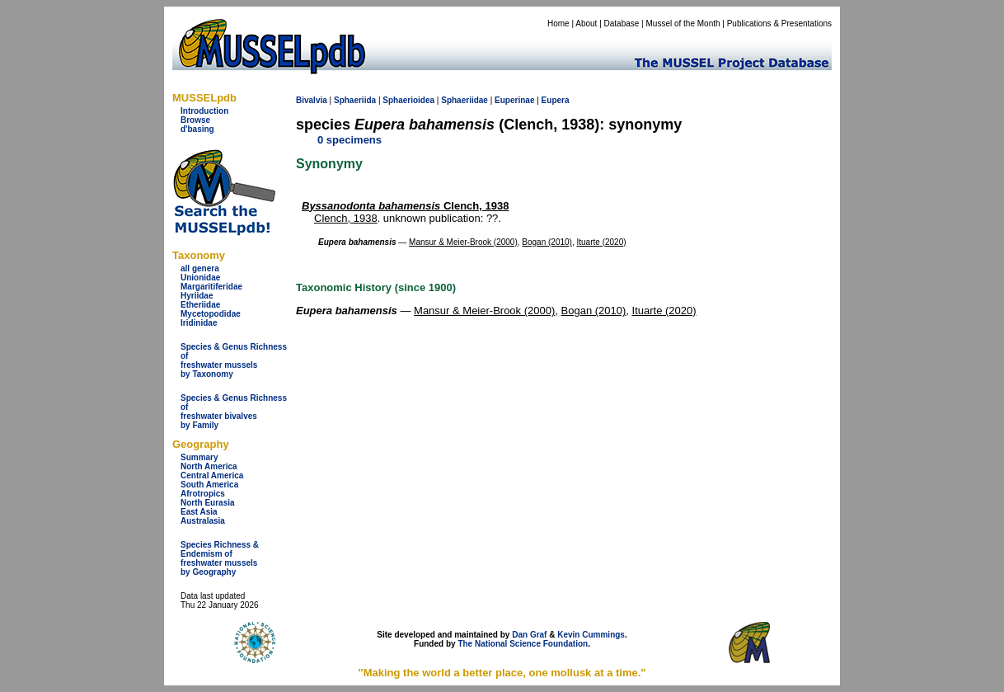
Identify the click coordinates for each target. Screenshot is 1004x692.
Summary (199, 457)
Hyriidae (197, 295)
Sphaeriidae (464, 100)
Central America (212, 475)
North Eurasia (208, 502)
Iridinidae (199, 322)
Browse (195, 120)
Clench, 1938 (405, 206)
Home (558, 23)
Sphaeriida (355, 100)
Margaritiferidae (211, 286)
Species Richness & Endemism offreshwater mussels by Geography (220, 558)
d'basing (197, 129)
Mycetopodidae (211, 313)
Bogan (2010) (547, 242)
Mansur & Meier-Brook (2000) (463, 242)
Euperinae (514, 100)
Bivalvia (311, 100)
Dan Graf (529, 634)
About (586, 23)
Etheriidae (200, 304)
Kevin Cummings (591, 634)
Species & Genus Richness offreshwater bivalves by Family (234, 411)
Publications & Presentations (779, 23)
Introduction (204, 110)
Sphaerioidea (408, 100)
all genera (200, 268)
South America (209, 484)
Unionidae (200, 277)
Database (622, 23)
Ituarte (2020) (601, 242)
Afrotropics (203, 493)
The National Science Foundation (522, 643)
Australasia (203, 520)
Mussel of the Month (683, 23)
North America (209, 466)
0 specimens (349, 140)
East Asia (199, 511)
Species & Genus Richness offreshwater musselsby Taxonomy (234, 360)
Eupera (556, 100)
